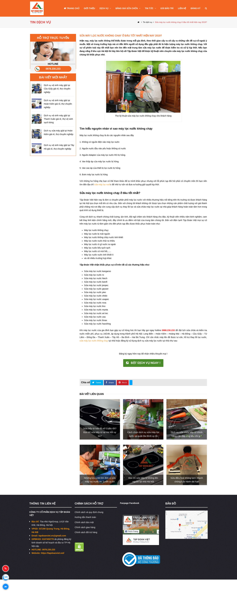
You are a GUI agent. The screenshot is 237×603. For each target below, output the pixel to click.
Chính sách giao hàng (85, 527)
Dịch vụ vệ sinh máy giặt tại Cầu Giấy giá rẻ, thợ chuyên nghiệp (57, 88)
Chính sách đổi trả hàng (86, 532)
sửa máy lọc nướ (102, 184)
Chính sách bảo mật (84, 522)
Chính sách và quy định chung (89, 512)
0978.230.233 (53, 69)
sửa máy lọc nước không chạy (94, 340)
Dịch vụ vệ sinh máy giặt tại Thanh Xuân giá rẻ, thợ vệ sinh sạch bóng (58, 119)
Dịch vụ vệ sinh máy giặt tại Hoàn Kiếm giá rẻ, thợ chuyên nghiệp (58, 104)
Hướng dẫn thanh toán (85, 517)
